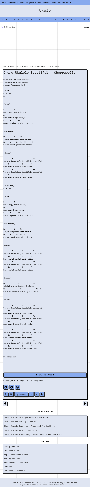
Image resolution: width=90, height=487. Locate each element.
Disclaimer (42, 482)
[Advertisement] (45, 47)
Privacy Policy (56, 482)
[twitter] (11, 387)
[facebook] (5, 387)
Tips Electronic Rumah (16, 454)
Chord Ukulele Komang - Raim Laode (22, 421)
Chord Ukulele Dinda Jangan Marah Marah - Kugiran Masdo (33, 434)
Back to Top (71, 482)
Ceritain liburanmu (14, 470)
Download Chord (45, 374)
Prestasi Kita (11, 450)
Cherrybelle (37, 380)
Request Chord (33, 2)
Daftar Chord (49, 2)
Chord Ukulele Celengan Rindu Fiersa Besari (26, 417)
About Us (17, 482)
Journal (8, 466)
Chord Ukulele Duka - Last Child (21, 430)
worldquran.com (12, 458)
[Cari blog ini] (45, 27)
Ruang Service (11, 446)
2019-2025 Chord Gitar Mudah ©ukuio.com (50, 485)
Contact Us (29, 482)
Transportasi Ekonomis (16, 462)
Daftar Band (64, 2)
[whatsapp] (17, 387)
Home (3, 2)
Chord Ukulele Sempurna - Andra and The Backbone (29, 426)
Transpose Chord (15, 2)
